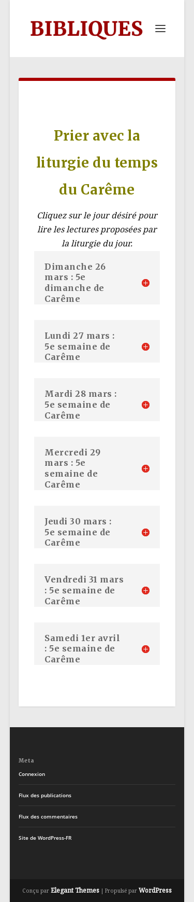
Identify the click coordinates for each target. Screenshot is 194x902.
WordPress (155, 890)
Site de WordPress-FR (45, 837)
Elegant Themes (75, 890)
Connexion (32, 774)
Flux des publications (45, 795)
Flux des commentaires (48, 816)
